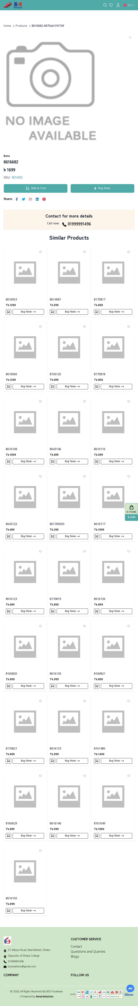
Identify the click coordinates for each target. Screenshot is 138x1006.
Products (21, 26)
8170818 (99, 374)
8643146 (55, 449)
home (7, 26)
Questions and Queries (88, 952)
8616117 (99, 524)
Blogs (75, 957)
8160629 (11, 824)
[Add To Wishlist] (130, 37)
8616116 (99, 449)
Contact (76, 947)
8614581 (55, 300)
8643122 (11, 524)
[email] (30, 199)
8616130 (55, 674)
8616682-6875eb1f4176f (48, 26)
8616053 (11, 300)
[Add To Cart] (8, 312)
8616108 (11, 449)
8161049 (99, 824)
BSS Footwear (55, 991)
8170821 (11, 749)
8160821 (99, 674)
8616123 (11, 599)
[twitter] (23, 199)
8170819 (55, 599)
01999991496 (76, 223)
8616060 (11, 374)
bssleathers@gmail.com (22, 966)
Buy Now (28, 312)
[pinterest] (44, 199)
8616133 (55, 749)
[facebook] (16, 199)
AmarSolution (44, 996)
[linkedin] (37, 199)
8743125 (55, 374)
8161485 (99, 749)
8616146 (55, 824)
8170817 (99, 300)
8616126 (99, 599)
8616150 (11, 899)
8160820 (11, 674)
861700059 (57, 524)
